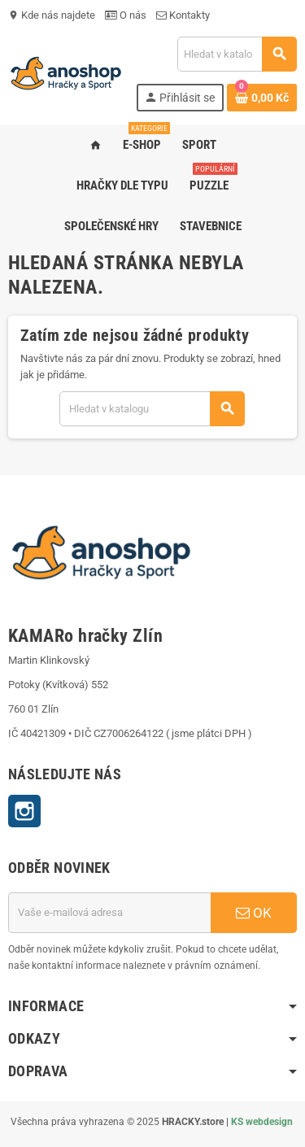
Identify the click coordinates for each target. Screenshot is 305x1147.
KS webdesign (262, 1121)
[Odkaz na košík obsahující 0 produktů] (262, 97)
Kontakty (183, 15)
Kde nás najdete (51, 15)
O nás (125, 15)
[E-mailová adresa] (109, 912)
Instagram (24, 811)
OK (254, 913)
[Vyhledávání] (236, 54)
